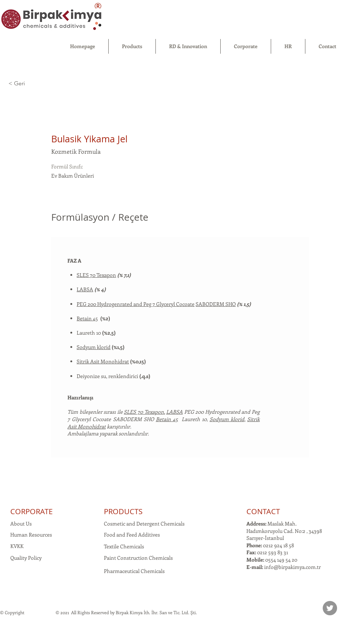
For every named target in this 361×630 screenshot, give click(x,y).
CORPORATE (31, 511)
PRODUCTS (123, 511)
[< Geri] (34, 84)
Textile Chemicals (124, 546)
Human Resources (31, 534)
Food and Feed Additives (132, 534)
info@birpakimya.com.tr (292, 566)
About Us (21, 523)
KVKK (17, 545)
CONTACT (263, 511)
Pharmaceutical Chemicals (134, 570)
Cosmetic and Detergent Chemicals (144, 523)
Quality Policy (26, 557)
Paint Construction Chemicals (138, 557)
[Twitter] (330, 608)
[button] (132, 46)
